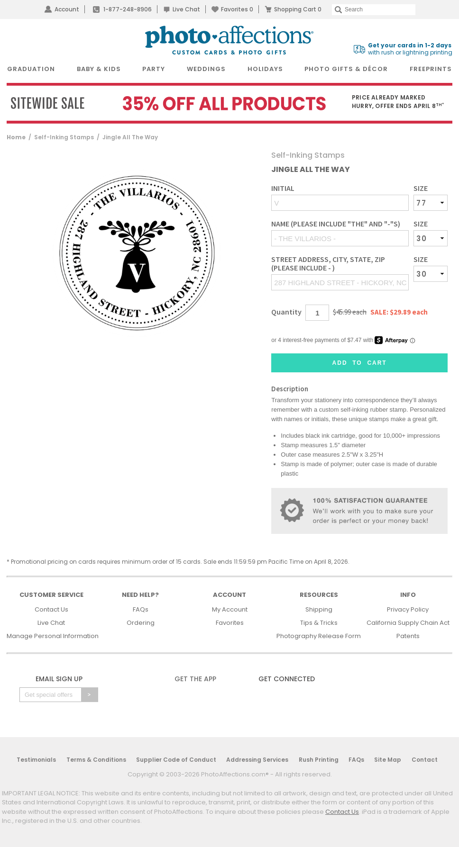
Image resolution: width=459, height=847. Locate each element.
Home (16, 137)
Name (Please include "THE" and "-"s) (335, 223)
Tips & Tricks (319, 622)
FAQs (140, 609)
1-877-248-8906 (127, 9)
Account (67, 9)
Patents (408, 635)
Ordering (141, 622)
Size (420, 188)
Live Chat (186, 9)
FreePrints (431, 68)
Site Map (387, 760)
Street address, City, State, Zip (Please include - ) (328, 263)
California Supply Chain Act (408, 622)
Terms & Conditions (96, 760)
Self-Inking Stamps (64, 137)
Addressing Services (257, 760)
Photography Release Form (318, 635)
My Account (230, 609)
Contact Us (51, 609)
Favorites (237, 9)
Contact (425, 760)
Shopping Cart (297, 9)
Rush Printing (319, 760)
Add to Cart (359, 363)
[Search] (373, 9)
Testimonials (36, 760)
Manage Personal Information (53, 635)
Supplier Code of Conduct (176, 760)
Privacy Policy (408, 609)
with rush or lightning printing (410, 49)
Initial (282, 188)
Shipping (318, 609)
